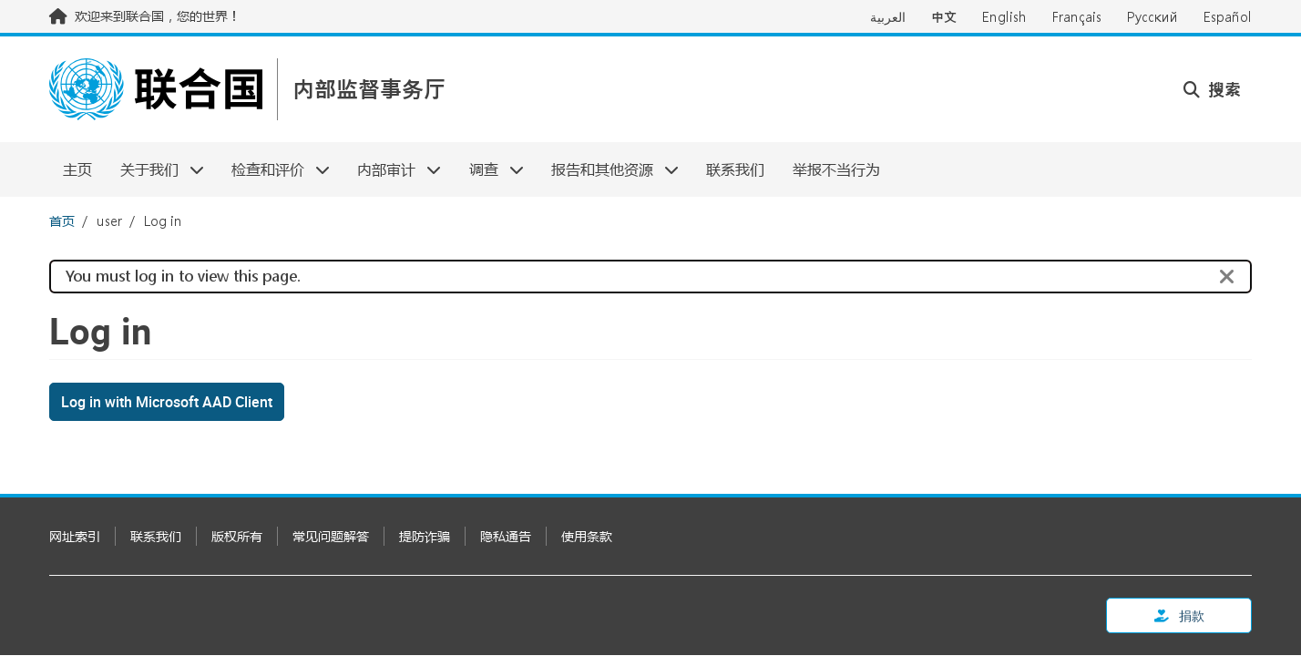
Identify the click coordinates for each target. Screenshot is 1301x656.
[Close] (1227, 277)
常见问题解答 (330, 536)
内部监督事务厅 (369, 90)
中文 (944, 17)
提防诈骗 (424, 536)
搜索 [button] (1212, 89)
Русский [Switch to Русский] (1152, 17)
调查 (490, 169)
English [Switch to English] (1004, 17)
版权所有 (236, 536)
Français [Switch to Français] (1076, 17)
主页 (77, 169)
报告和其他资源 (608, 169)
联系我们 (735, 169)
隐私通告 (505, 536)
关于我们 (154, 169)
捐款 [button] (1179, 615)
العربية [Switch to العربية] (888, 17)
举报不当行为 (836, 169)
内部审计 (392, 169)
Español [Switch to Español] (1228, 17)
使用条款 (586, 536)
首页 (62, 221)
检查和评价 (274, 169)
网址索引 (74, 536)
